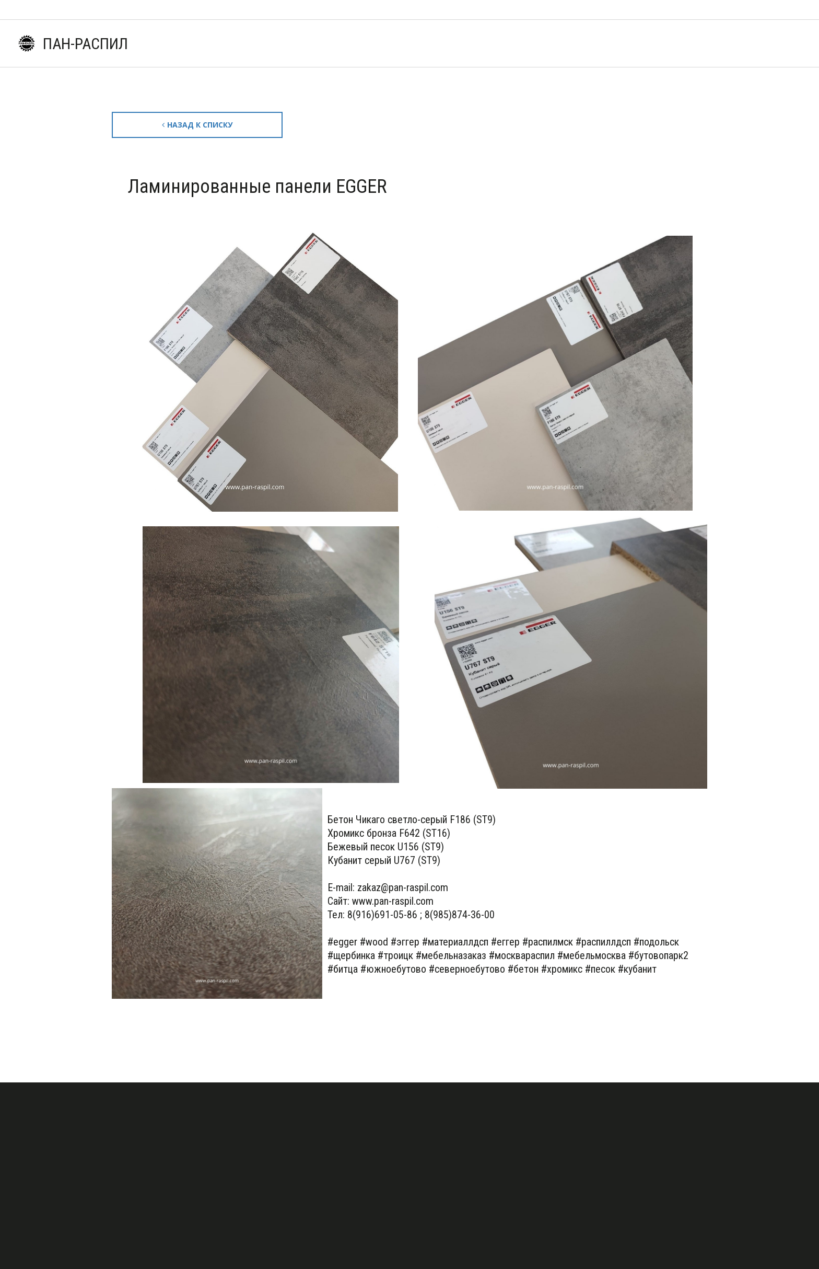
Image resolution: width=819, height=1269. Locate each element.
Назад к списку (201, 125)
